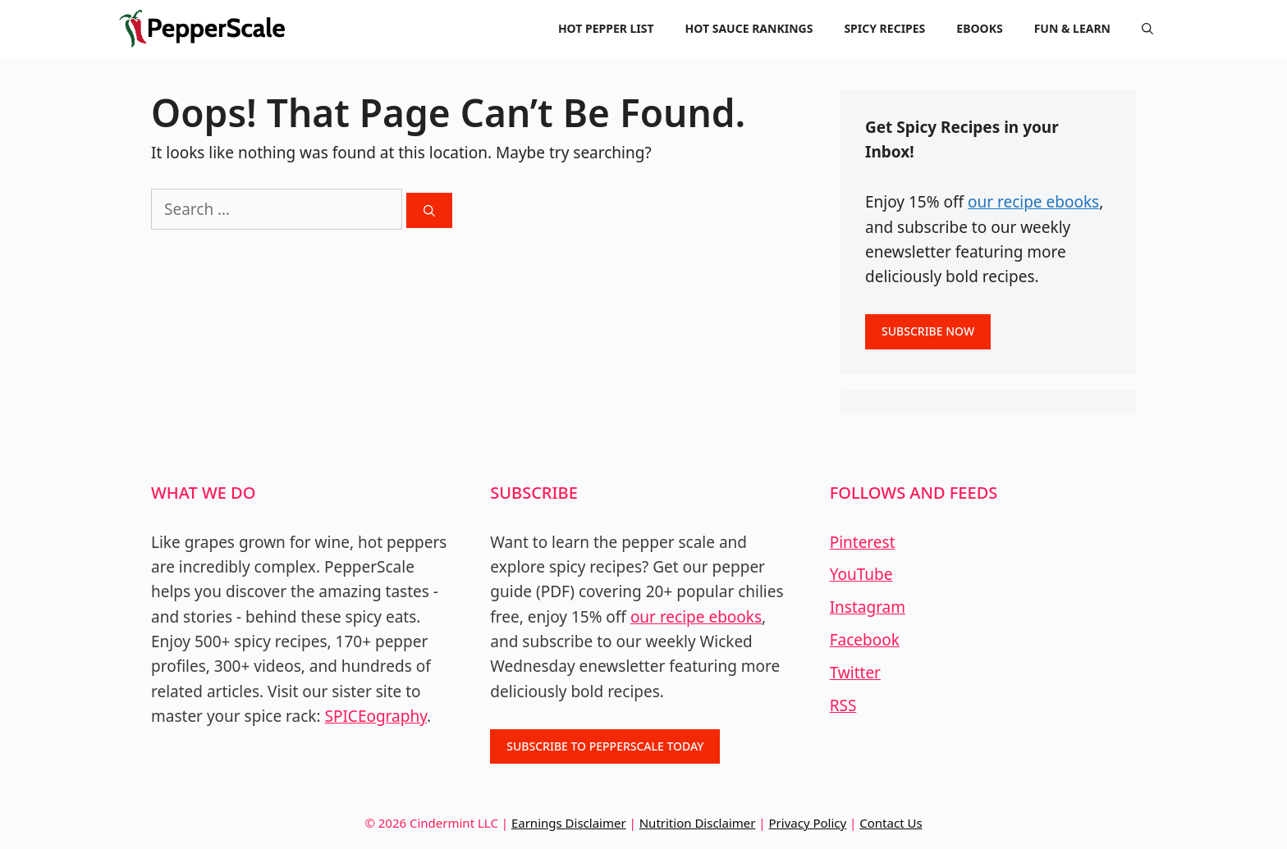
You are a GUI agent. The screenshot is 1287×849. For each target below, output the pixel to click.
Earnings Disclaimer (568, 823)
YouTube (861, 574)
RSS (843, 705)
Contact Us (890, 823)
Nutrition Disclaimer (697, 823)
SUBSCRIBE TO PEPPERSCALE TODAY (604, 746)
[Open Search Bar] (1147, 28)
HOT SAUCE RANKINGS (749, 28)
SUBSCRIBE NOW (928, 331)
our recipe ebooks (1033, 201)
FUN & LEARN (1072, 28)
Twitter (855, 672)
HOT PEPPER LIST (606, 28)
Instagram (867, 607)
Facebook (865, 639)
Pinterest (862, 542)
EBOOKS (979, 28)
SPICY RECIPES (884, 28)
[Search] (429, 210)
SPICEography (376, 716)
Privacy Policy (808, 823)
